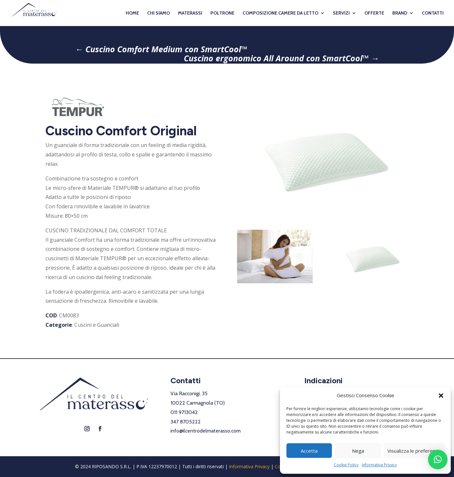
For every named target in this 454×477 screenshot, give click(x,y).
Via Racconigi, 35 (189, 393)
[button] (441, 395)
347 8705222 (185, 422)
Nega (358, 450)
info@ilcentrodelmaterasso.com (205, 431)
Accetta (309, 450)
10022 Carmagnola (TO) (197, 403)
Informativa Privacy (379, 465)
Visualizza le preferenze (414, 450)
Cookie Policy (346, 465)
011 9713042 (184, 412)
